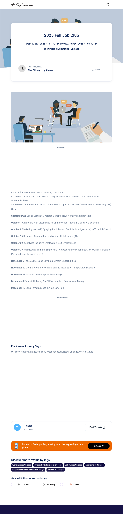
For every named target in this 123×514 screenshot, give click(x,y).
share (96, 69)
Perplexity (48, 484)
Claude (74, 484)
